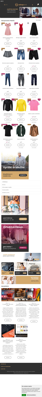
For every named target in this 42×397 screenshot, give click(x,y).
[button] (19, 17)
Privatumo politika (5, 189)
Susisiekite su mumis (5, 192)
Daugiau (8, 43)
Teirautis (21, 68)
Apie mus (3, 184)
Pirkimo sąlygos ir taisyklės (6, 187)
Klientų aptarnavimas (6, 366)
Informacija (3, 364)
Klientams (3, 368)
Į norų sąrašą (8, 46)
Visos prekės (38, 20)
